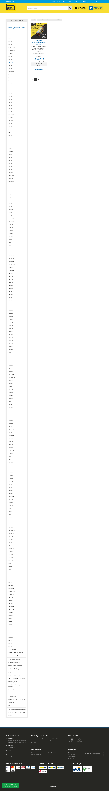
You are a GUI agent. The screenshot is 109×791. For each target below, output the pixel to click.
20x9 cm (11, 570)
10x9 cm (11, 246)
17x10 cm (11, 484)
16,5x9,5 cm (11, 466)
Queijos (10, 715)
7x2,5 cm (11, 120)
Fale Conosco (52, 752)
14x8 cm (11, 392)
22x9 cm (11, 615)
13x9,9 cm (11, 365)
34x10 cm (11, 643)
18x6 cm (11, 502)
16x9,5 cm (11, 447)
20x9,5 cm (11, 576)
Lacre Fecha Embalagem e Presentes (15, 685)
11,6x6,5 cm (11, 304)
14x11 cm (11, 402)
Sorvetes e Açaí (12, 696)
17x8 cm (11, 478)
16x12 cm (11, 460)
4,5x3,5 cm (11, 71)
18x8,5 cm (11, 508)
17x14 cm (11, 487)
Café (9, 706)
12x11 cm (11, 337)
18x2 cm (11, 499)
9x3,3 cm (11, 191)
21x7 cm (11, 597)
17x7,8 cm (11, 475)
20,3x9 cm (11, 585)
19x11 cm (11, 545)
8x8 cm (10, 169)
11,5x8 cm (11, 298)
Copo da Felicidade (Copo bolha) (17, 678)
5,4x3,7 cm (11, 84)
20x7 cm (11, 554)
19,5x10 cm (11, 548)
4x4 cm (10, 65)
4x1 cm (10, 56)
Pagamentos (72, 754)
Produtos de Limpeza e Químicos (17, 709)
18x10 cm (11, 521)
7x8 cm (10, 129)
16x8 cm (11, 441)
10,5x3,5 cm (11, 255)
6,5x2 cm (11, 111)
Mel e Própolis (12, 24)
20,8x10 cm (11, 594)
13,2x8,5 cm (11, 374)
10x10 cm (11, 249)
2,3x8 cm (11, 35)
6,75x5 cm (11, 117)
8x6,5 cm (11, 166)
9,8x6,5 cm (11, 221)
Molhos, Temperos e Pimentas (16, 699)
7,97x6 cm (11, 145)
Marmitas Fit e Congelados (15, 652)
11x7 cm (11, 279)
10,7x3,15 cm (12, 264)
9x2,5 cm (11, 188)
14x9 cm (11, 395)
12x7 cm (11, 322)
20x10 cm (11, 579)
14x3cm (10, 386)
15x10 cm (11, 426)
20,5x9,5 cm (11, 588)
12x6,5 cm (11, 319)
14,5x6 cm (11, 405)
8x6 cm (10, 163)
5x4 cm (10, 78)
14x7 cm (11, 389)
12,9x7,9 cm (11, 350)
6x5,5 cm (11, 102)
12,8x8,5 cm (11, 346)
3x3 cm (10, 44)
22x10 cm (11, 619)
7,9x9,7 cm (11, 142)
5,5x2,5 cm (11, 87)
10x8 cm (11, 243)
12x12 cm (11, 340)
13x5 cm (11, 353)
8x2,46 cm (11, 151)
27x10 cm (11, 634)
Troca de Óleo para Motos (15, 690)
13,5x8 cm (11, 380)
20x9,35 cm (11, 573)
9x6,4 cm (11, 197)
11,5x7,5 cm (11, 295)
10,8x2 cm (11, 267)
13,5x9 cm (11, 383)
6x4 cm (10, 96)
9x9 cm (10, 206)
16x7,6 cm (11, 438)
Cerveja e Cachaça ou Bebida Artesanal (16, 28)
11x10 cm (11, 288)
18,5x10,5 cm (12, 530)
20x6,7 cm (11, 551)
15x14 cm (11, 432)
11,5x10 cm (11, 291)
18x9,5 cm (11, 518)
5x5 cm (10, 81)
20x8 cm (11, 563)
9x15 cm (11, 209)
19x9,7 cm (11, 539)
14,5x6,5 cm (11, 408)
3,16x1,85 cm (12, 50)
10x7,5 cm (11, 240)
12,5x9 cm (11, 343)
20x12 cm (11, 582)
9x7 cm (10, 200)
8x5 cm (10, 157)
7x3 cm (10, 123)
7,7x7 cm (11, 139)
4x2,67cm (11, 62)
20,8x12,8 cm (12, 591)
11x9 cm (11, 285)
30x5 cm (11, 637)
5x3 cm (10, 74)
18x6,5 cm (11, 505)
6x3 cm (10, 93)
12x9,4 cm (11, 331)
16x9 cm (11, 444)
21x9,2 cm (11, 600)
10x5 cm (11, 227)
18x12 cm (11, 524)
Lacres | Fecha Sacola (14, 675)
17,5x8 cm (11, 493)
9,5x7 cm (11, 215)
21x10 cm (11, 603)
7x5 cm (10, 126)
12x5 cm (11, 313)
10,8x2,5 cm (11, 270)
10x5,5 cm (11, 230)
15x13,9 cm (11, 429)
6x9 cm (10, 108)
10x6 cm (11, 233)
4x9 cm (10, 68)
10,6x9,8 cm (11, 261)
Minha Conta (56, 2)
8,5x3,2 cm (11, 175)
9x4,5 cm (11, 194)
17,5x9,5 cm (11, 496)
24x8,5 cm (11, 625)
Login (92, 2)
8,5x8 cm (11, 178)
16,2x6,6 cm (11, 463)
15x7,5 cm (11, 414)
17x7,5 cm (11, 472)
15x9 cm (11, 423)
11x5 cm (11, 276)
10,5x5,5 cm (11, 258)
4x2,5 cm (11, 59)
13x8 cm (11, 359)
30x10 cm (11, 640)
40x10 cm (11, 646)
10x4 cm (11, 224)
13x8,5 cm (11, 371)
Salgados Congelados (14, 659)
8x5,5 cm (11, 160)
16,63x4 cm (11, 469)
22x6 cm (11, 612)
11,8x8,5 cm (11, 307)
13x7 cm (11, 356)
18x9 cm (11, 515)
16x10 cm (11, 453)
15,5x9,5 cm (11, 435)
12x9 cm (11, 328)
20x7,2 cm (11, 557)
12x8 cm (11, 325)
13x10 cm (11, 368)
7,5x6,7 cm (11, 136)
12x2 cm (11, 310)
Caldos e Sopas (12, 649)
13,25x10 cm (12, 377)
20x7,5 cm (11, 560)
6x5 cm (10, 99)
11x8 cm (11, 282)
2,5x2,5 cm (11, 32)
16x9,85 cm (11, 450)
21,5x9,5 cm (11, 609)
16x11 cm (11, 457)
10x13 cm (11, 252)
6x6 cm (10, 105)
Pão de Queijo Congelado (15, 665)
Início (33, 19)
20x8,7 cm (11, 567)
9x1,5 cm (11, 185)
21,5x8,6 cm (11, 606)
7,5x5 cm (11, 133)
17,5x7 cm (11, 490)
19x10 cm (11, 542)
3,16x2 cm (11, 53)
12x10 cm (11, 334)
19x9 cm (11, 536)
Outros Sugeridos (12, 681)
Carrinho (71, 758)
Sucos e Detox (12, 693)
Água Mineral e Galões (14, 662)
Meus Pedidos (67, 2)
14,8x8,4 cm (11, 411)
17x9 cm (11, 481)
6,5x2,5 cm (11, 114)
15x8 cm (11, 417)
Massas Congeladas (13, 656)
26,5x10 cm (11, 631)
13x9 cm (11, 362)
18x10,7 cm (11, 512)
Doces (9, 672)
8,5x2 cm (11, 172)
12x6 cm (11, 316)
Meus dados (72, 752)
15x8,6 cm (11, 420)
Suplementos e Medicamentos (16, 712)
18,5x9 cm (11, 527)
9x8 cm (10, 203)
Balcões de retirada (36, 754)
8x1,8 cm (11, 148)
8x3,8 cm (11, 154)
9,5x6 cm (11, 212)
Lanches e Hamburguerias (15, 669)
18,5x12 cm (11, 533)
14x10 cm (11, 398)
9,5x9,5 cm (11, 218)
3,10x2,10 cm (12, 47)
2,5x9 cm (11, 38)
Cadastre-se (99, 2)
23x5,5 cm (11, 622)
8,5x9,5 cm (11, 181)
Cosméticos (11, 702)
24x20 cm (11, 628)
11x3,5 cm (11, 273)
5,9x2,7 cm (11, 90)
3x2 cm (10, 41)
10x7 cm (11, 236)
